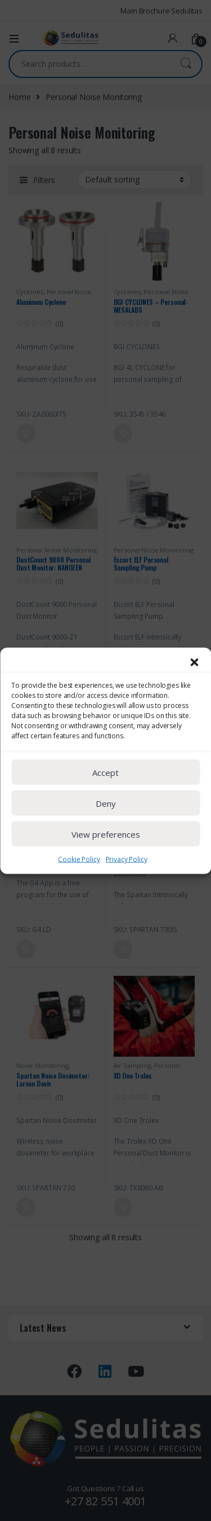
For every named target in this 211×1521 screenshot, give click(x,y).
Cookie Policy (79, 880)
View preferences (105, 854)
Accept (105, 792)
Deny (106, 823)
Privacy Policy (126, 880)
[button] (194, 682)
